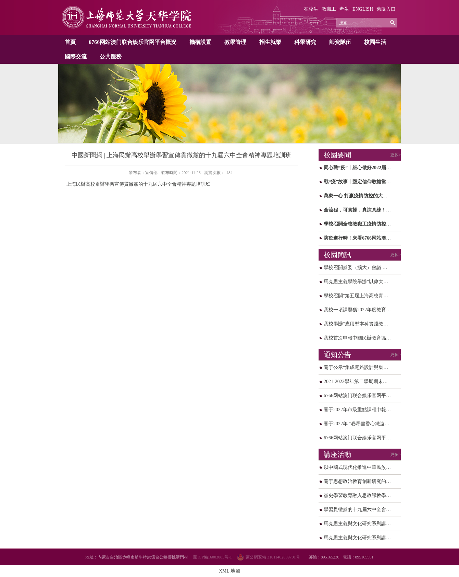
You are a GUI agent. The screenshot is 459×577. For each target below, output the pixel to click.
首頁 (70, 42)
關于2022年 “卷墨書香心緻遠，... (358, 423)
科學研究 (305, 42)
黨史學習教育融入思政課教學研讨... (361, 495)
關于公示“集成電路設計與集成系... (360, 367)
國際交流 (76, 56)
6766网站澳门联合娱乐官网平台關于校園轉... (371, 437)
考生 (344, 9)
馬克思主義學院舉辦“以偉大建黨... (360, 281)
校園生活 (375, 42)
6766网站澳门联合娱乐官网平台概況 (132, 42)
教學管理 (235, 42)
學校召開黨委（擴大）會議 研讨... (360, 267)
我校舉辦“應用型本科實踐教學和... (360, 323)
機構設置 (200, 42)
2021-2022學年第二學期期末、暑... (360, 381)
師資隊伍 (340, 42)
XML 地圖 (229, 571)
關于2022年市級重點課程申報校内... (361, 409)
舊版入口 (386, 9)
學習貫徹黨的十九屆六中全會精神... (361, 509)
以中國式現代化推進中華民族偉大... (361, 467)
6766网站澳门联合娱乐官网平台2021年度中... (371, 395)
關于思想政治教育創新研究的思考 (360, 481)
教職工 (329, 9)
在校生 (311, 9)
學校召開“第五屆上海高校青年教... (360, 295)
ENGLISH (362, 9)
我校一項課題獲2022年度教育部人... (361, 309)
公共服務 (111, 56)
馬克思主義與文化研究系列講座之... (361, 523)
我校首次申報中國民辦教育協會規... (361, 338)
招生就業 (270, 42)
